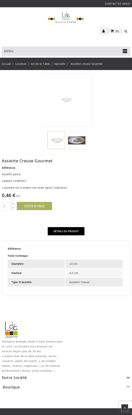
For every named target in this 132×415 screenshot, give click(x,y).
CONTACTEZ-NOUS (117, 3)
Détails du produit (66, 231)
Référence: (9, 168)
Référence (14, 248)
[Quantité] (6, 206)
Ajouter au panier (34, 206)
